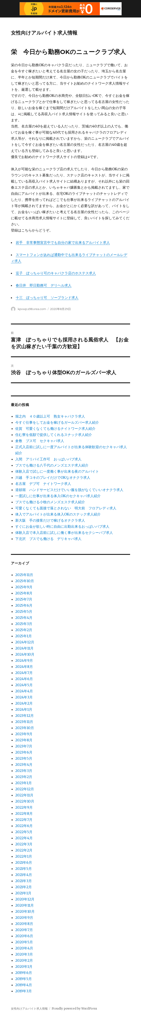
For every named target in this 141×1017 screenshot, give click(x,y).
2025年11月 (24, 575)
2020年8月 (24, 923)
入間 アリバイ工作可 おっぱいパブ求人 (48, 459)
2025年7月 (23, 599)
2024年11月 (24, 648)
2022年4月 (24, 838)
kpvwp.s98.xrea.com (32, 309)
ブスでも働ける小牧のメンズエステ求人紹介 (50, 502)
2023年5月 (23, 758)
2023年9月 (23, 734)
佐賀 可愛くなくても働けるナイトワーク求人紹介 (55, 428)
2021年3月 (23, 881)
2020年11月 (24, 905)
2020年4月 (24, 948)
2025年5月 (23, 611)
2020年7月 (24, 930)
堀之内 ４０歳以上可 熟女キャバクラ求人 (50, 416)
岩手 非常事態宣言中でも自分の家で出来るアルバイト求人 (63, 242)
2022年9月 (24, 807)
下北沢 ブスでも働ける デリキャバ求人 (48, 538)
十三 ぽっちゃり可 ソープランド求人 (47, 297)
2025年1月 (23, 636)
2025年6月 (23, 605)
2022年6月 (24, 826)
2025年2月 (23, 630)
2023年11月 (24, 721)
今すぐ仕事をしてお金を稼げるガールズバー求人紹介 (57, 422)
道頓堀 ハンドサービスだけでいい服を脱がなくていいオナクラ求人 (69, 490)
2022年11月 (24, 795)
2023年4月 (23, 764)
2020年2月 (24, 960)
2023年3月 (23, 770)
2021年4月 (23, 874)
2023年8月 (23, 740)
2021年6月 (23, 862)
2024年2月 (24, 703)
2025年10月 (24, 581)
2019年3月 (23, 991)
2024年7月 (24, 672)
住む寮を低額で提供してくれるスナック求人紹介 (53, 434)
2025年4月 (23, 617)
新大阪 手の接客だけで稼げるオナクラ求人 (50, 520)
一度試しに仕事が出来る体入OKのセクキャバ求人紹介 (58, 496)
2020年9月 (24, 917)
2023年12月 (24, 715)
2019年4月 (23, 985)
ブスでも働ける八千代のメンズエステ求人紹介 (51, 465)
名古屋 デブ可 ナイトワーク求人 (43, 483)
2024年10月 (24, 654)
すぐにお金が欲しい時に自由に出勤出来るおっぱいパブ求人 (62, 526)
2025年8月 (23, 593)
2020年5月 (24, 942)
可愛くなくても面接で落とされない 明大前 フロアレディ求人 (65, 508)
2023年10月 (24, 728)
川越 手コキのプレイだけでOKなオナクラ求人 (52, 477)
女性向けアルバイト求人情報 (44, 33)
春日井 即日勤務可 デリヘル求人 (43, 285)
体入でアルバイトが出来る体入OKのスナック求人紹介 (58, 514)
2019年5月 (23, 979)
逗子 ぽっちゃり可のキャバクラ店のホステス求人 (56, 273)
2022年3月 (23, 844)
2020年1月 (23, 966)
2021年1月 (23, 893)
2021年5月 (23, 868)
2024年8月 (24, 666)
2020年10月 (25, 911)
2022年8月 (24, 813)
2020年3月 (24, 954)
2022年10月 (24, 801)
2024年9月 (24, 660)
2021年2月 (23, 887)
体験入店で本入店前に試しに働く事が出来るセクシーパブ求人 (64, 532)
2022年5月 (23, 832)
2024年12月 (24, 642)
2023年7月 (23, 746)
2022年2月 (23, 850)
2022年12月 (24, 789)
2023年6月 (23, 752)
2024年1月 (23, 709)
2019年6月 (23, 972)
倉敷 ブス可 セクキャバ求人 (39, 441)
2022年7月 (23, 819)
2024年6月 (24, 679)
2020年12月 (24, 899)
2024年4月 (24, 691)
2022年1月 (23, 856)
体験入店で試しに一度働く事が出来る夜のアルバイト (57, 471)
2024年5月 (24, 685)
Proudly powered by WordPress (74, 1008)
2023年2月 (23, 777)
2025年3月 (23, 624)
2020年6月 (24, 936)
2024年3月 (24, 697)
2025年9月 (23, 587)
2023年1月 (23, 783)
